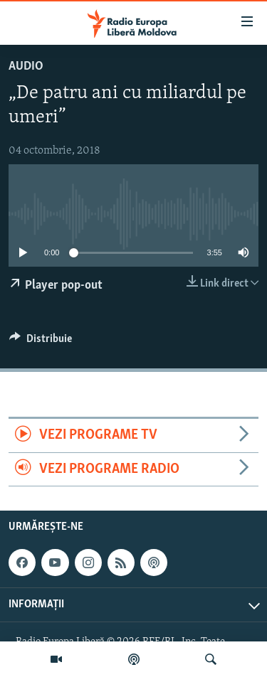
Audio (26, 66)
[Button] (40, 342)
